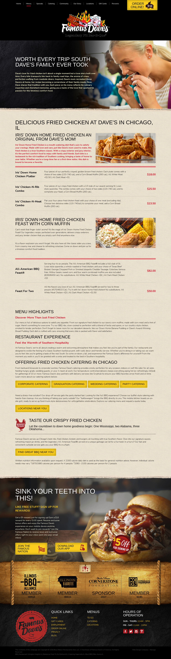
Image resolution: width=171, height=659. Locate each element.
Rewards (115, 3)
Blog (54, 635)
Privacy (55, 632)
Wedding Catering (103, 384)
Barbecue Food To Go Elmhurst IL (55, 654)
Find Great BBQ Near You (35, 452)
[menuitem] (19, 3)
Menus (28, 3)
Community (64, 3)
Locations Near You (32, 408)
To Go (90, 617)
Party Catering (134, 384)
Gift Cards (103, 3)
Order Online (58, 628)
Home (18, 3)
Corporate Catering (33, 384)
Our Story (77, 3)
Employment (58, 624)
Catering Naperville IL (76, 654)
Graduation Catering (69, 384)
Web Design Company (140, 650)
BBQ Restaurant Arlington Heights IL (28, 654)
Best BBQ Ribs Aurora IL (94, 654)
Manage (153, 650)
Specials (39, 3)
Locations (90, 3)
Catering (51, 3)
